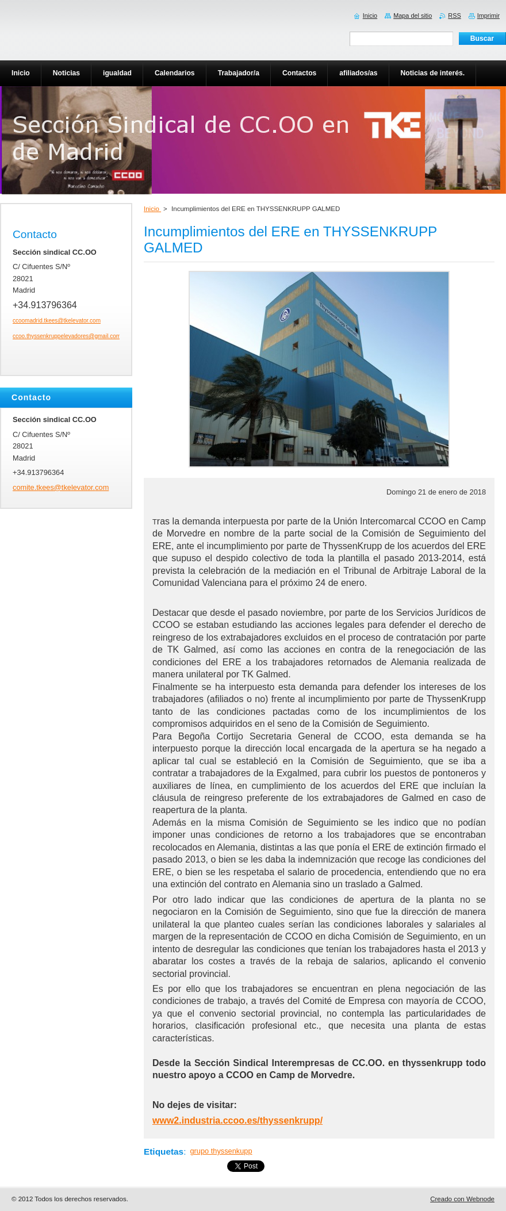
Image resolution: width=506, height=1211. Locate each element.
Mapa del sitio (412, 15)
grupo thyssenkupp (221, 1151)
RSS (454, 15)
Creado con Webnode (462, 1198)
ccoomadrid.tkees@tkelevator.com (57, 320)
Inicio (152, 208)
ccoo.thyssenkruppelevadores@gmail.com (67, 336)
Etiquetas (163, 1151)
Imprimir (488, 15)
